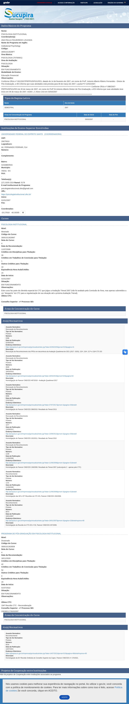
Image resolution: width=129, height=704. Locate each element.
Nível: (3, 228)
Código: (4, 49)
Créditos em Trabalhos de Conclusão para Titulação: (24, 258)
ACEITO (64, 697)
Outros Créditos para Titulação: (15, 264)
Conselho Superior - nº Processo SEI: (17, 302)
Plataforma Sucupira (19, 14)
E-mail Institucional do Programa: (15, 185)
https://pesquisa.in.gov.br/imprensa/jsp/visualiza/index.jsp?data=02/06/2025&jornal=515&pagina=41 (40, 347)
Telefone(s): (6, 179)
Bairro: (4, 162)
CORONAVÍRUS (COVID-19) (44, 2)
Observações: (7, 78)
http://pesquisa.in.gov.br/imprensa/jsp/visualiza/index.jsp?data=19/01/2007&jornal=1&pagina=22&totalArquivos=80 (45, 521)
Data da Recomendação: (12, 246)
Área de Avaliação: (9, 60)
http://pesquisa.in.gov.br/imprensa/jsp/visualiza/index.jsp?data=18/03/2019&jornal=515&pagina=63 (39, 376)
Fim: (3, 203)
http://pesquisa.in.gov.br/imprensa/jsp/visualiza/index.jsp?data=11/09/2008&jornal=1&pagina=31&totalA (41, 463)
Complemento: (7, 156)
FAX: (3, 173)
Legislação (98, 3)
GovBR (6, 3)
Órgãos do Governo (115, 3)
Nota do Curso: (7, 240)
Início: (4, 197)
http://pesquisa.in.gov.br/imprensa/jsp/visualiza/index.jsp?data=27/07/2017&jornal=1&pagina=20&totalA (41, 405)
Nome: (4, 31)
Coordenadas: (7, 209)
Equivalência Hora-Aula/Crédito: (15, 270)
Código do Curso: (9, 234)
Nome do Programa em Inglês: (14, 43)
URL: (3, 191)
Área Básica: (6, 54)
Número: (5, 150)
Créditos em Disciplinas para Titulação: (18, 252)
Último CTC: (6, 296)
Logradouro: (6, 144)
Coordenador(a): (8, 37)
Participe (84, 3)
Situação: (5, 66)
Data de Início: (7, 275)
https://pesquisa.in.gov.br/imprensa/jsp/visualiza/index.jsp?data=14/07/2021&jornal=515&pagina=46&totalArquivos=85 (46, 653)
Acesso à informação (66, 3)
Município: (5, 167)
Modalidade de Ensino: (11, 72)
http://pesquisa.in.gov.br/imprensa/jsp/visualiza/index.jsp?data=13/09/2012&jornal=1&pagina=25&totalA (41, 434)
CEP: (3, 138)
